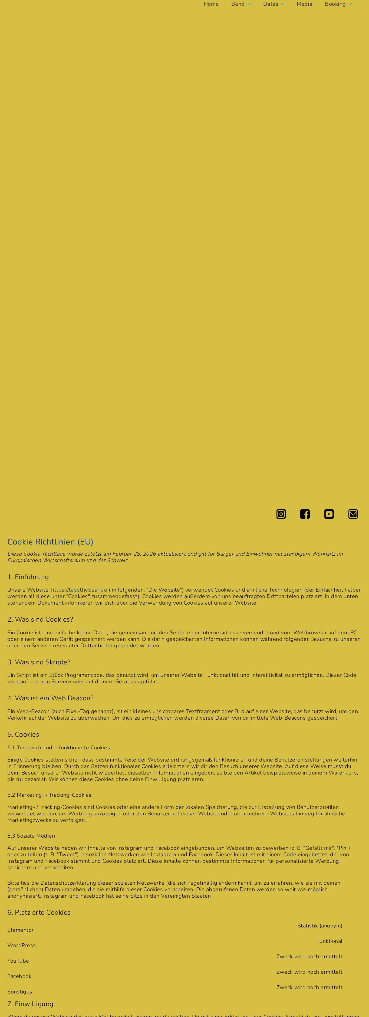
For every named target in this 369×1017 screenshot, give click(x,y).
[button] (247, 4)
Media (306, 4)
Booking (340, 4)
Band (240, 4)
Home (209, 4)
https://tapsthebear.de (79, 589)
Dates (274, 4)
